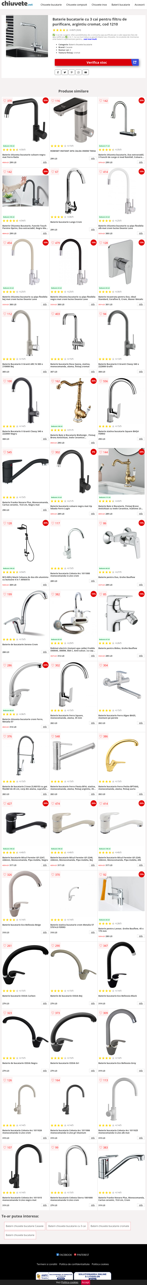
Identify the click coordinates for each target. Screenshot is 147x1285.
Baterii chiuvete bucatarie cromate (110, 1226)
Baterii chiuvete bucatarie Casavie (25, 1226)
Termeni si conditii (47, 1264)
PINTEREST (81, 1254)
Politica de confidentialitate (74, 1264)
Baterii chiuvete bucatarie (20, 1235)
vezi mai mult (90, 39)
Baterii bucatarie (121, 4)
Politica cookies (100, 1264)
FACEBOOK (64, 1254)
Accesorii (140, 4)
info (45, 162)
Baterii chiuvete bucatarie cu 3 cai (67, 1226)
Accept (85, 1282)
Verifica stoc (113, 62)
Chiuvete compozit (76, 4)
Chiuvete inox (99, 4)
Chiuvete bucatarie (51, 4)
